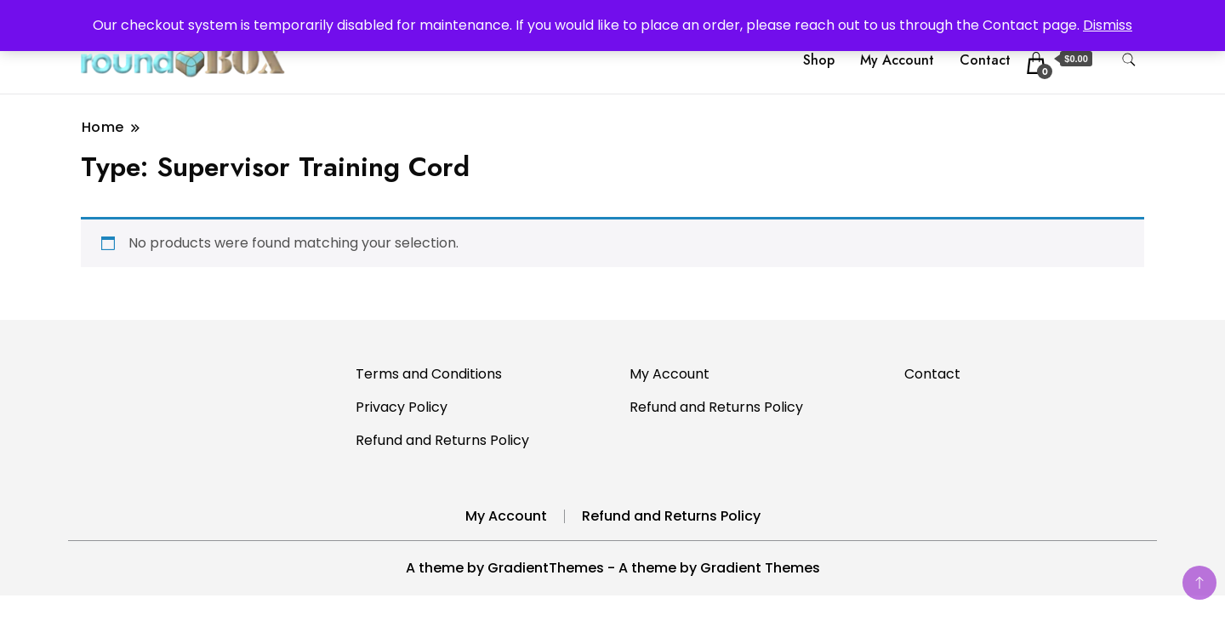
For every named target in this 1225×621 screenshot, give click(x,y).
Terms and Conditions (429, 374)
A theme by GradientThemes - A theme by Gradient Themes (613, 568)
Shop (819, 60)
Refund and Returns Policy (442, 440)
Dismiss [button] (1107, 25)
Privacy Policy (401, 407)
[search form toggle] (1129, 60)
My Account (897, 60)
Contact (985, 60)
